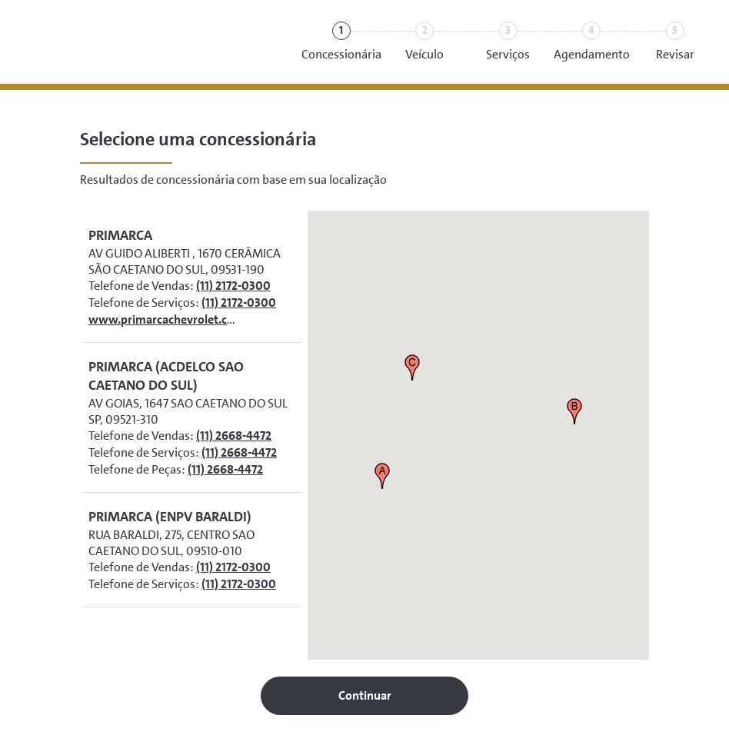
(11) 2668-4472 (233, 435)
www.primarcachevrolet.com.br (173, 319)
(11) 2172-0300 (233, 286)
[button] (382, 476)
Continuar (364, 695)
